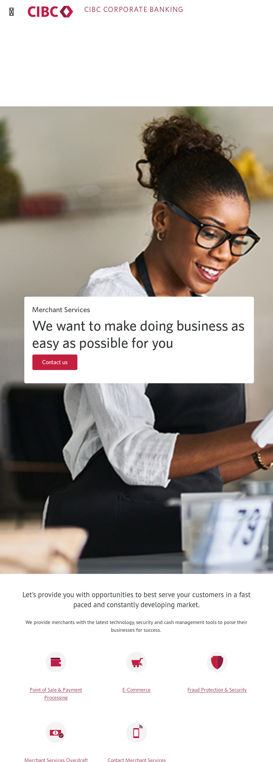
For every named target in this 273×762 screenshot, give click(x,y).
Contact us (55, 362)
